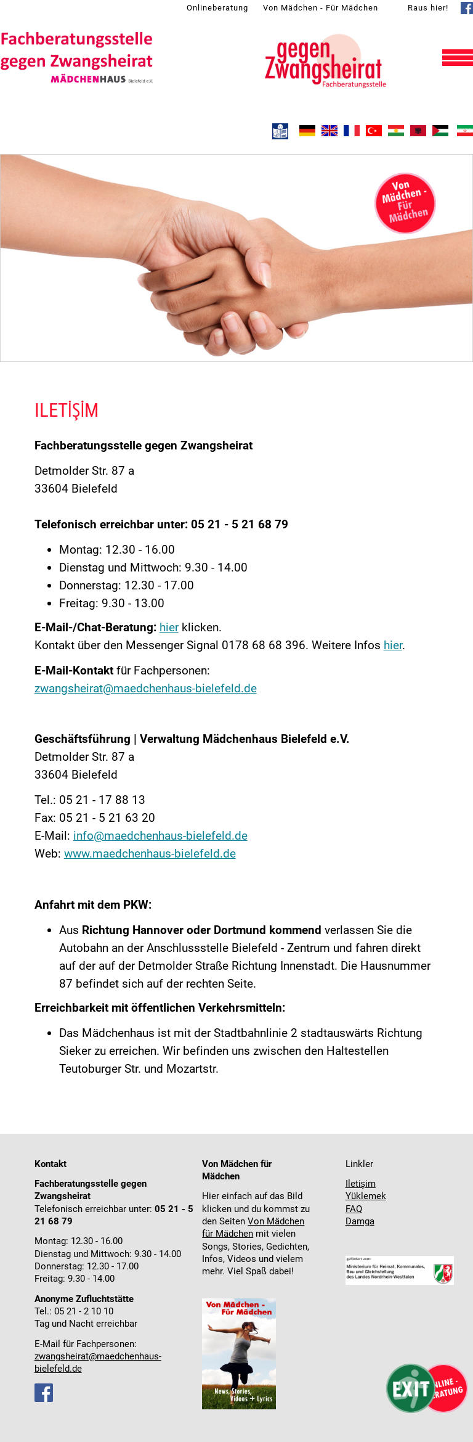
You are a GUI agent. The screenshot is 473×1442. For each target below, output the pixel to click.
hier (169, 627)
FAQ (354, 1209)
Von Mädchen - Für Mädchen (320, 7)
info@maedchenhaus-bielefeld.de (160, 836)
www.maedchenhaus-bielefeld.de (150, 853)
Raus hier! (428, 7)
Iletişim (361, 1184)
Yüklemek (366, 1196)
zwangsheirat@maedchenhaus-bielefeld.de (145, 688)
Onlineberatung (217, 7)
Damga (360, 1221)
